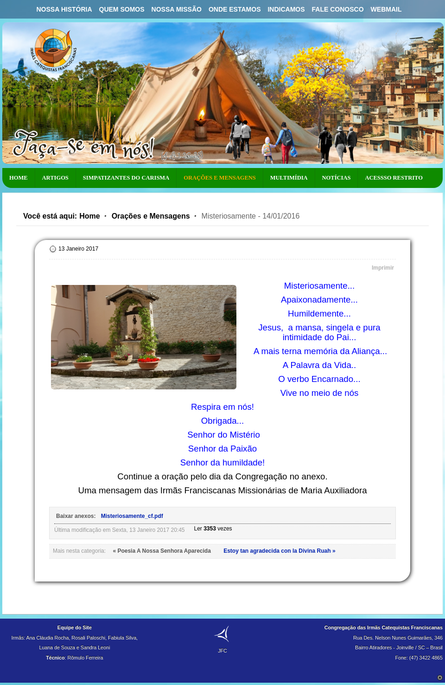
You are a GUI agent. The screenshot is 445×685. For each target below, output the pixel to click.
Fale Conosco (338, 9)
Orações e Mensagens (151, 216)
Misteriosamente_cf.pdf (132, 516)
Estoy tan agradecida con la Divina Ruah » (279, 551)
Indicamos (286, 9)
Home (89, 216)
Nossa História (64, 9)
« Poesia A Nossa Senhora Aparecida (162, 551)
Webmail (386, 9)
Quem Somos (122, 9)
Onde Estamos (235, 9)
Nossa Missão (177, 9)
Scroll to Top (440, 677)
